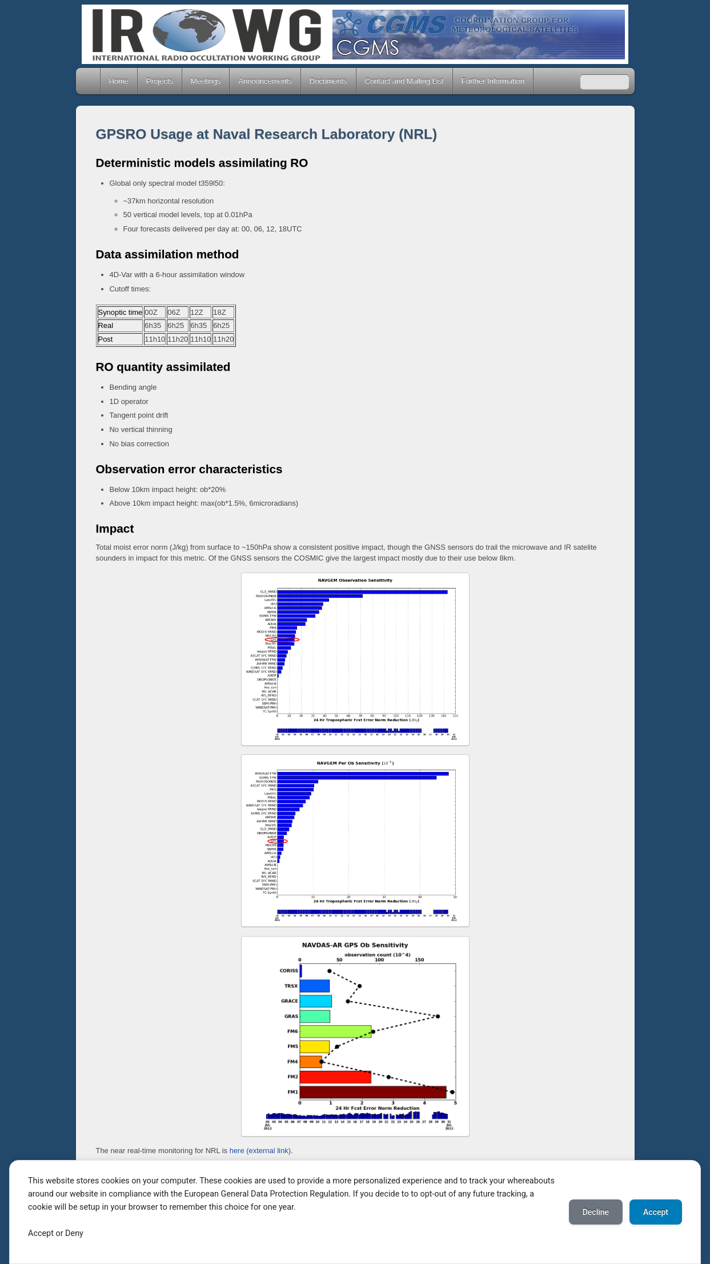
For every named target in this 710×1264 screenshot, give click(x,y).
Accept (655, 1212)
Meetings (206, 81)
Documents (328, 81)
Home (89, 81)
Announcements (265, 81)
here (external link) (260, 1150)
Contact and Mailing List (404, 81)
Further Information (493, 81)
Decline (596, 1212)
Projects (159, 81)
